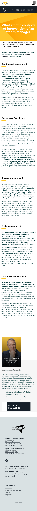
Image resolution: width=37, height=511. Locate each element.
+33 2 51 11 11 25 (17, 445)
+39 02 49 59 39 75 (18, 453)
